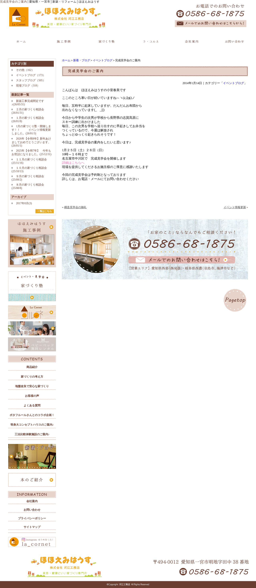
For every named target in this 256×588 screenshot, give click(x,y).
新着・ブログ (81, 60)
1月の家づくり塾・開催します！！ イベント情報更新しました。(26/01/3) (31, 130)
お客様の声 (32, 395)
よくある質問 (32, 405)
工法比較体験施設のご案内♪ (32, 434)
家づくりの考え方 (32, 376)
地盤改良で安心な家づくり (32, 386)
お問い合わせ (32, 509)
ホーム (66, 60)
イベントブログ (102, 60)
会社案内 (32, 501)
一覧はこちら (44, 211)
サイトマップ (32, 527)
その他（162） (25, 69)
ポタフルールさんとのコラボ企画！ (32, 415)
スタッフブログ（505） (30, 80)
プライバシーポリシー (32, 518)
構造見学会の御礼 (75, 207)
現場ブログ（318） (28, 85)
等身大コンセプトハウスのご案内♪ (32, 424)
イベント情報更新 (235, 207)
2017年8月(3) (24, 203)
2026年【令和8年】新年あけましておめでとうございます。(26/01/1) (31, 142)
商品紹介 (32, 367)
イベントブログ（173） (30, 75)
